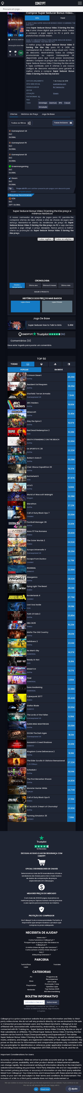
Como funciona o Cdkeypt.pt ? (42, 940)
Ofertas (13, 114)
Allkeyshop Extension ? (41, 954)
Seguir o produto (41, 292)
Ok (36, 1089)
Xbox (31, 981)
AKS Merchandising (52, 991)
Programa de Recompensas (52, 978)
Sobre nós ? (41, 937)
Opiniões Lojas (52, 986)
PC (31, 977)
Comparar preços (24, 192)
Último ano (33, 285)
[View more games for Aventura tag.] (53, 104)
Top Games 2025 (52, 989)
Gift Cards (51, 982)
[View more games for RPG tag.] (60, 104)
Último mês (65, 285)
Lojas (26, 967)
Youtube (57, 964)
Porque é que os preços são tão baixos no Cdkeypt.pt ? (41, 943)
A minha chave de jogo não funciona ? (41, 947)
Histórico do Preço (29, 114)
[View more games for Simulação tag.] (43, 108)
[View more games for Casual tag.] (67, 104)
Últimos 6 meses (49, 285)
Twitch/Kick (26, 964)
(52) (49, 334)
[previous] (10, 35)
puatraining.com (59, 84)
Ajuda (73, 1088)
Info (37, 18)
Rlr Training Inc (58, 87)
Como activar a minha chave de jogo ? (41, 950)
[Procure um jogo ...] (41, 9)
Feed (63, 18)
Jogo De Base (48, 114)
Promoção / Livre (52, 984)
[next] (20, 35)
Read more (45, 1089)
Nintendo (31, 989)
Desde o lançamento (17, 286)
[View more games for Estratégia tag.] (43, 104)
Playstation (31, 985)
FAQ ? (41, 952)
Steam (55, 93)
